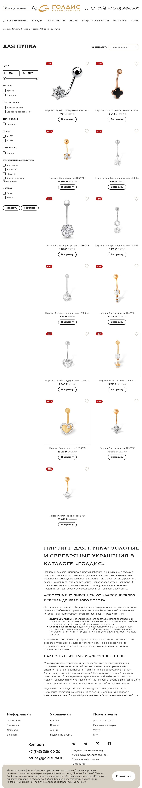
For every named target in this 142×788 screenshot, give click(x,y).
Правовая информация (85, 759)
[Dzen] (110, 745)
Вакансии (12, 734)
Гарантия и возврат (104, 725)
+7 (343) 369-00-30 (121, 8)
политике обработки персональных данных (60, 782)
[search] (34, 8)
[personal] (86, 8)
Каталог (54, 720)
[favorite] (87, 63)
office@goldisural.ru (46, 758)
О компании (14, 720)
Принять (124, 776)
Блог (96, 734)
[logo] (59, 11)
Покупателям (56, 20)
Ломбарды (13, 730)
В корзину (67, 119)
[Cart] (99, 8)
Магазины (120, 20)
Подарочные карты (95, 20)
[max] (98, 745)
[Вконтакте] (74, 745)
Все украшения (15, 20)
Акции (73, 20)
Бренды (37, 20)
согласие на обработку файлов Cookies (40, 779)
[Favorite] (93, 8)
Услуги (97, 730)
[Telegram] (86, 745)
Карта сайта (78, 764)
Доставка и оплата (104, 720)
